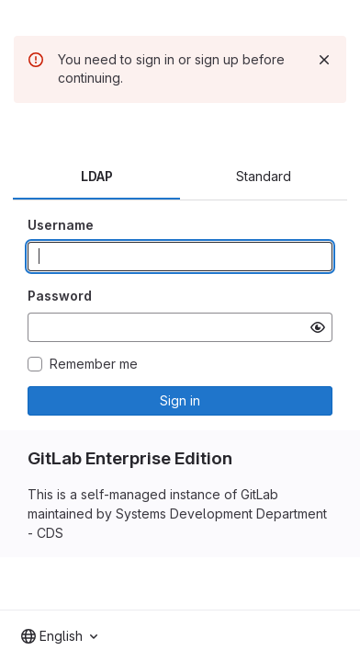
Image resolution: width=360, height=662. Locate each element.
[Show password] (317, 327)
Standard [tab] (263, 176)
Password (60, 295)
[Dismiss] (324, 60)
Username (61, 225)
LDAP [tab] (97, 176)
